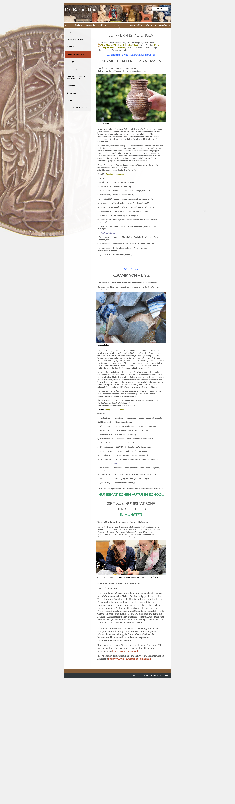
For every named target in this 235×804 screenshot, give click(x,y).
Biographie (71, 32)
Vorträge (70, 62)
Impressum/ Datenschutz (77, 108)
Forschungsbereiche (75, 40)
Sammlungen (164, 25)
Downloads (71, 93)
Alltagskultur (151, 25)
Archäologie (77, 25)
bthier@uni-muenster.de (114, 174)
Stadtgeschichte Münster (118, 26)
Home (67, 25)
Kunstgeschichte (136, 25)
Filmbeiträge (72, 86)
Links (69, 100)
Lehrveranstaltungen (75, 54)
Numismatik (90, 25)
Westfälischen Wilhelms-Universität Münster (120, 45)
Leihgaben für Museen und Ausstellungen (76, 77)
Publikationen (72, 47)
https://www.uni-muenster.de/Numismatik (129, 659)
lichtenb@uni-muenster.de (125, 651)
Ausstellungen (72, 69)
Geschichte (102, 25)
